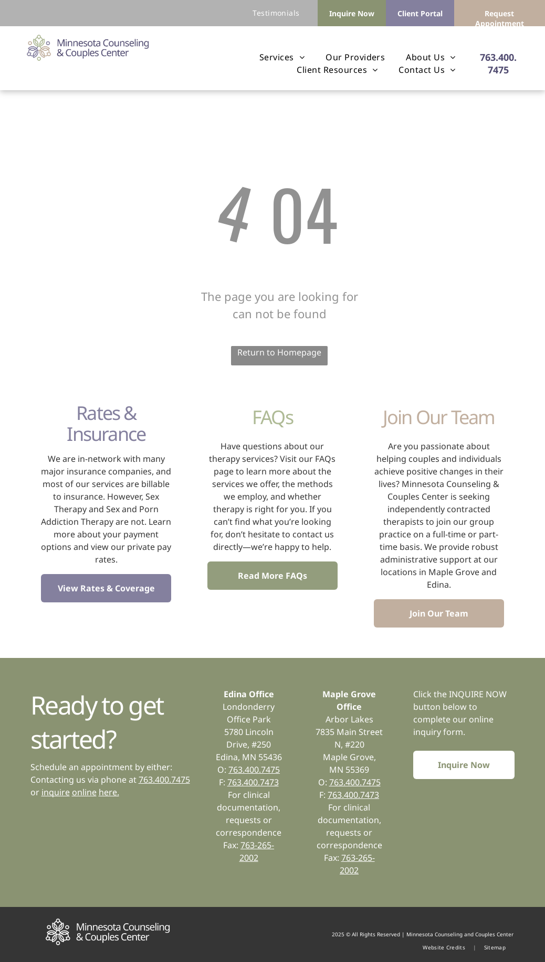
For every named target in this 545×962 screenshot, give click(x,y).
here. (109, 792)
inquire (55, 792)
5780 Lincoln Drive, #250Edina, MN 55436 (249, 744)
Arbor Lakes (349, 719)
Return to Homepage (279, 352)
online (84, 792)
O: (322, 782)
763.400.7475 (164, 779)
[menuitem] (276, 12)
